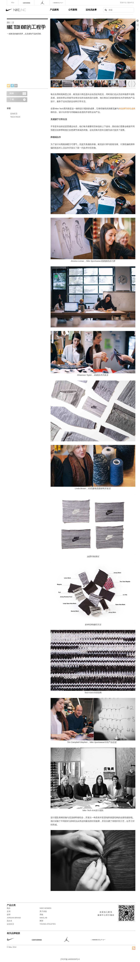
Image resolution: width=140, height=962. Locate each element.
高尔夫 (9, 921)
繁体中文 (130, 2)
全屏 (137, 25)
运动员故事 (91, 10)
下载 (137, 21)
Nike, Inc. (27, 9)
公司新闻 (72, 10)
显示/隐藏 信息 (137, 29)
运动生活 (13, 114)
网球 (41, 921)
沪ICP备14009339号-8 (70, 959)
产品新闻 (54, 10)
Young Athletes (48, 924)
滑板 (41, 914)
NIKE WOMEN (45, 908)
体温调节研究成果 (127, 108)
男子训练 (43, 911)
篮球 (8, 914)
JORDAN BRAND (14, 918)
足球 (8, 911)
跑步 (8, 908)
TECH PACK (15, 117)
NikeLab (43, 918)
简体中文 (123, 2)
